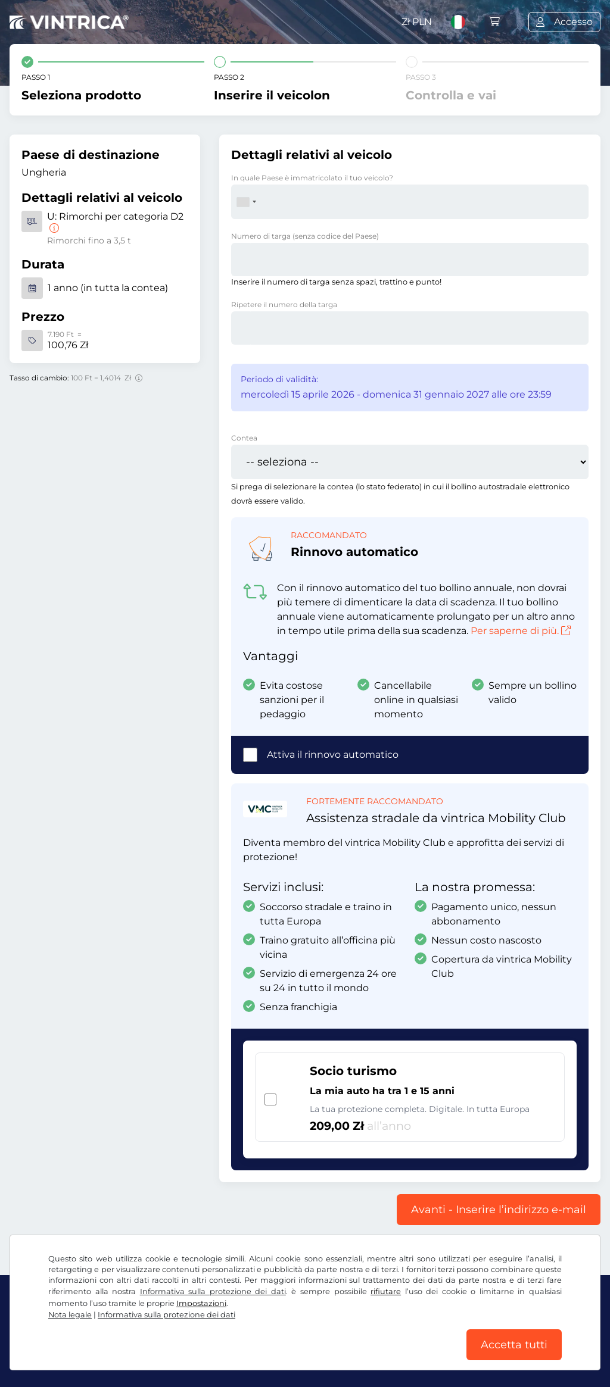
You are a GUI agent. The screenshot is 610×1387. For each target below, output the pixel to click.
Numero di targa (305, 236)
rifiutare (386, 1291)
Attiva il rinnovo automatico (333, 754)
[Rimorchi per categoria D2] (53, 228)
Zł (417, 21)
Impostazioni (201, 1303)
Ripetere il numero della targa (284, 304)
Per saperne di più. (521, 630)
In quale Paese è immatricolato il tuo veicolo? (312, 177)
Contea (244, 437)
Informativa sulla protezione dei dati (213, 1291)
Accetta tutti (514, 1344)
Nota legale (70, 1314)
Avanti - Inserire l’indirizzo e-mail (498, 1209)
